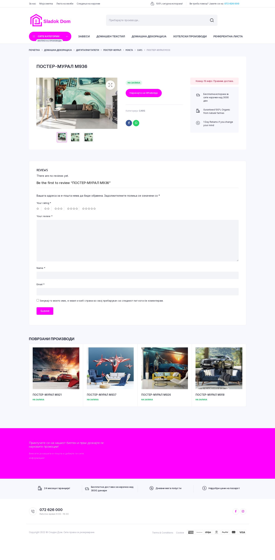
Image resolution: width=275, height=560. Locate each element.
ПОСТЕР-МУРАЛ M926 (156, 394)
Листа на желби (65, 3)
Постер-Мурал (112, 50)
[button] (110, 85)
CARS (139, 50)
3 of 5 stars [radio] (59, 208)
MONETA (129, 50)
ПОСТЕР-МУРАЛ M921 (47, 394)
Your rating (44, 202)
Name (41, 267)
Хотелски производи (190, 36)
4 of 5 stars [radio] (73, 208)
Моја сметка (46, 3)
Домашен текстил (111, 36)
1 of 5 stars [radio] (39, 208)
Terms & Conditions (162, 532)
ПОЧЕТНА (34, 50)
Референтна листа (228, 36)
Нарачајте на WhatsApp (144, 92)
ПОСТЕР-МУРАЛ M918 (210, 394)
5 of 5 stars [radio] (89, 208)
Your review (45, 215)
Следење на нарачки (88, 3)
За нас (32, 3)
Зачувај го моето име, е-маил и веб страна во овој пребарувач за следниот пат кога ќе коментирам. (101, 300)
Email (41, 283)
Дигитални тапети (87, 50)
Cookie (180, 532)
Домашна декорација (149, 36)
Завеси (84, 36)
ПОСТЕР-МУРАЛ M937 (101, 394)
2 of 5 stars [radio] (47, 208)
